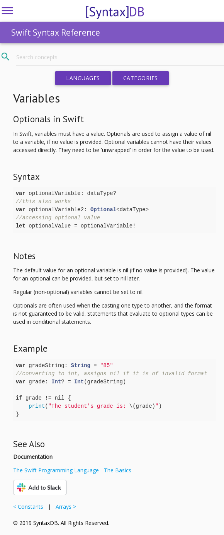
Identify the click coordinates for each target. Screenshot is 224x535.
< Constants (29, 506)
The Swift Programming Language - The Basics (72, 470)
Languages (83, 78)
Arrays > (64, 506)
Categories (140, 78)
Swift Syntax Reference (55, 32)
